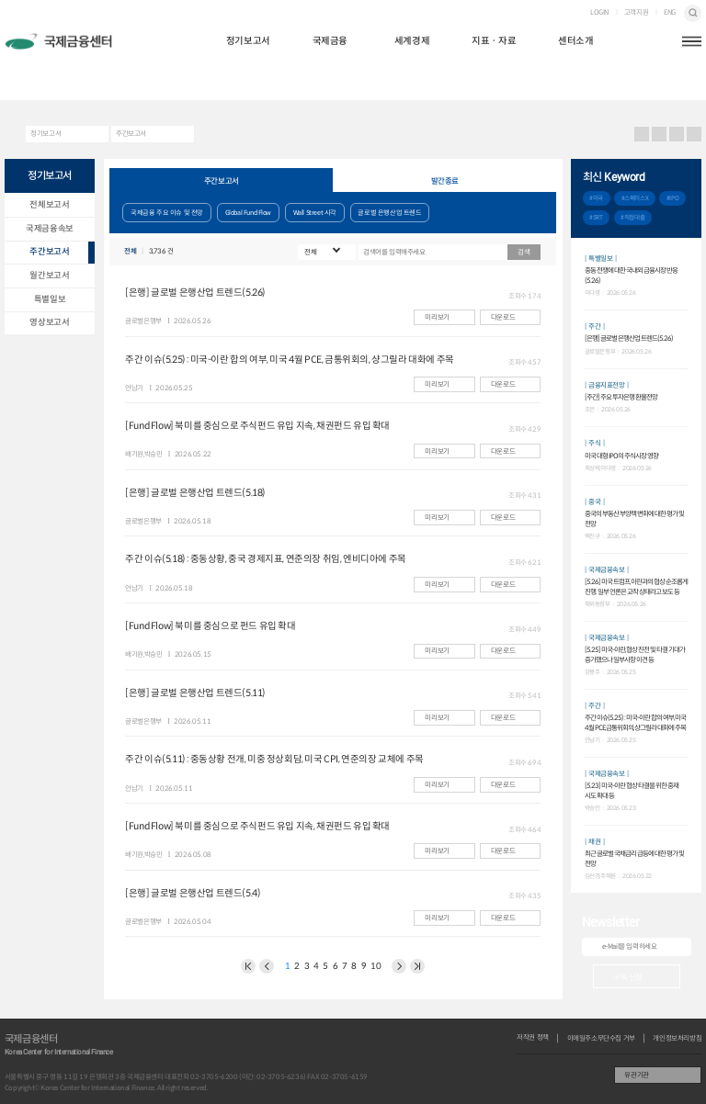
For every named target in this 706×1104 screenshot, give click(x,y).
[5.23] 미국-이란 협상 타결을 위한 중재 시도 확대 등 (631, 790)
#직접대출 (632, 217)
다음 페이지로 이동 (399, 966)
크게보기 (677, 135)
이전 (248, 966)
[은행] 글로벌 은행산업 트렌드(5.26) (629, 338)
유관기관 (636, 1075)
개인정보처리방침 (677, 1038)
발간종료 (445, 181)
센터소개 (575, 41)
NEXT (417, 966)
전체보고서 (49, 204)
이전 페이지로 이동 (266, 966)
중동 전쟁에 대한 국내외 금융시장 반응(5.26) (631, 275)
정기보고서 (248, 41)
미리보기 (437, 317)
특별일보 (49, 299)
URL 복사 (660, 135)
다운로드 (503, 317)
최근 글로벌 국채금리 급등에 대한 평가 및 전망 (634, 858)
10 (375, 966)
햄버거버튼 (691, 42)
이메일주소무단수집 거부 (601, 1038)
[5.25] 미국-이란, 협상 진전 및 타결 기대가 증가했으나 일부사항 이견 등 (635, 654)
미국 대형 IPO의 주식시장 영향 (621, 456)
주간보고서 (131, 134)
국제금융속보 (50, 228)
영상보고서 (49, 322)
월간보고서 (49, 275)
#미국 (596, 198)
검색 (692, 13)
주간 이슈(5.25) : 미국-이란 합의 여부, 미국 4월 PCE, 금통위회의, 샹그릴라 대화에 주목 (635, 722)
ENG (670, 13)
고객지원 (636, 13)
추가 (684, 177)
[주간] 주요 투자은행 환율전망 (621, 397)
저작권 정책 (533, 1038)
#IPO (672, 198)
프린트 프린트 (642, 135)
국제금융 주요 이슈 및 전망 (167, 212)
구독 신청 (628, 976)
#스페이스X (635, 198)
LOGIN (599, 13)
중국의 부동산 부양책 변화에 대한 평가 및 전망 (634, 518)
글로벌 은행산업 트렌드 (389, 212)
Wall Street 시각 (314, 212)
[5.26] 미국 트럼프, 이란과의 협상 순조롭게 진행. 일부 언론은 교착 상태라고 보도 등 (636, 586)
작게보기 (694, 135)
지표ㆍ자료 (494, 41)
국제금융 (330, 41)
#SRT (595, 217)
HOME (11, 134)
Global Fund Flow (248, 212)
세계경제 (411, 41)
